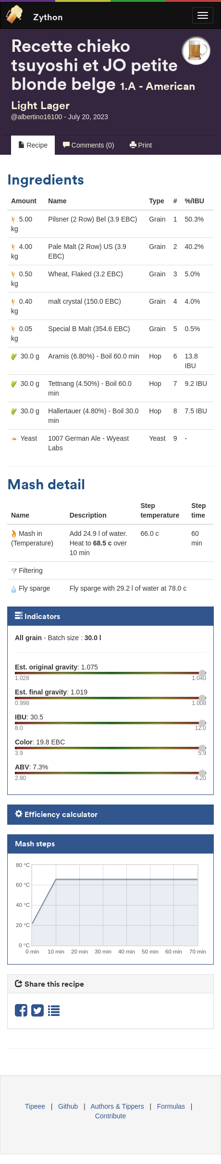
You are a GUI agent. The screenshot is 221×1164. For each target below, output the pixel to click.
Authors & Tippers (117, 1106)
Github (68, 1106)
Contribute (110, 1116)
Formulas (171, 1106)
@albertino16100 (36, 117)
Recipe (33, 145)
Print (141, 145)
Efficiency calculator (56, 814)
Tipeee (35, 1106)
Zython (48, 16)
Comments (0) (88, 145)
